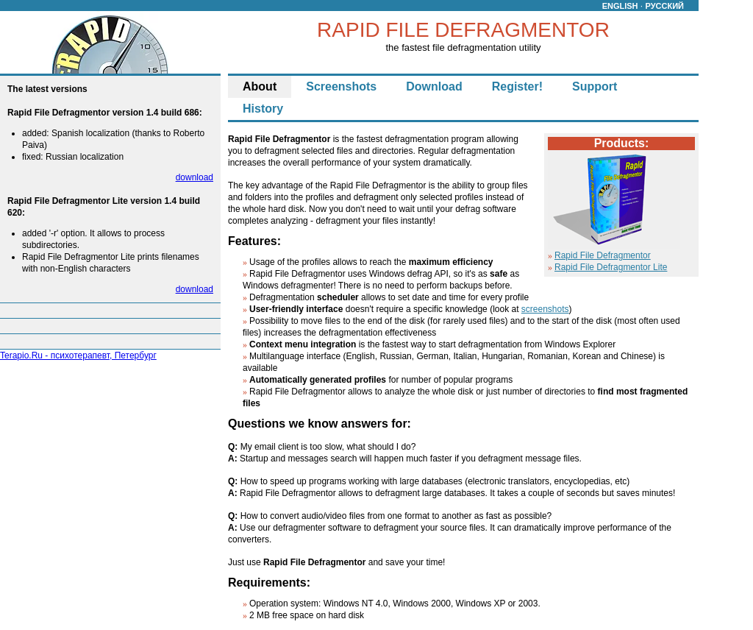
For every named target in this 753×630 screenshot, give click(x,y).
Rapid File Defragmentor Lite (610, 267)
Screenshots (341, 86)
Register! (517, 86)
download (194, 177)
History (263, 108)
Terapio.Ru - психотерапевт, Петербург (78, 355)
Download (434, 86)
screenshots (545, 309)
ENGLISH (620, 5)
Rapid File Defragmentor (602, 255)
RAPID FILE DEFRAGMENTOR (463, 29)
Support (594, 86)
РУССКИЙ (665, 5)
